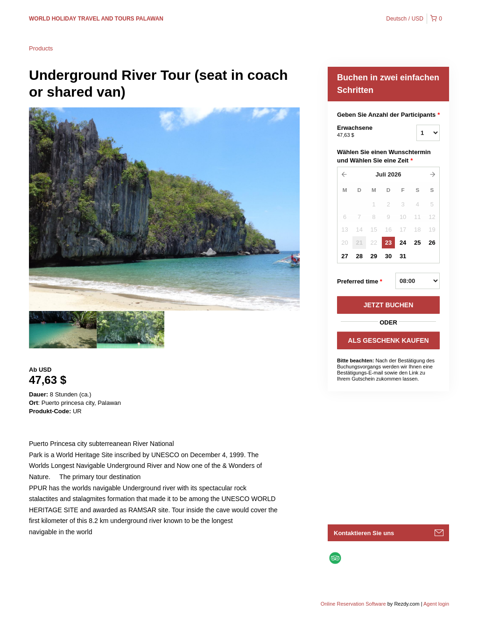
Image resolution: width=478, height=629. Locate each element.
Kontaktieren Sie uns (364, 533)
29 (374, 256)
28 (359, 256)
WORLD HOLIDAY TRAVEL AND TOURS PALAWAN (96, 18)
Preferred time (359, 281)
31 (403, 256)
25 (417, 242)
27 (344, 256)
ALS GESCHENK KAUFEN (388, 340)
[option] (63, 329)
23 (388, 242)
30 (388, 256)
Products (41, 48)
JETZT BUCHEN (389, 305)
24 (403, 242)
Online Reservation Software (353, 604)
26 (432, 242)
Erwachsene (365, 131)
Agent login (436, 604)
